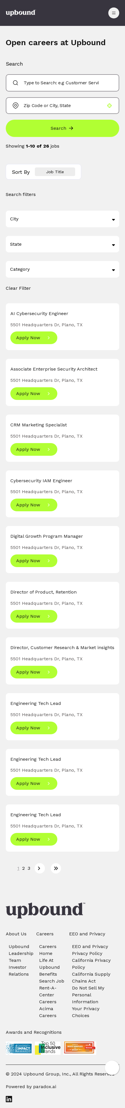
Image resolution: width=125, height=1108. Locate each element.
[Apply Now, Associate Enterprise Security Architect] (33, 393)
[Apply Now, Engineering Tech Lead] (33, 728)
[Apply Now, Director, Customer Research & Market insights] (33, 672)
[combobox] (61, 82)
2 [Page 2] (23, 868)
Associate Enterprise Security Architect (53, 369)
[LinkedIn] (62, 1099)
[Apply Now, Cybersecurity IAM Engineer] (33, 505)
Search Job (51, 981)
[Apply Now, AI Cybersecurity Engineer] (33, 337)
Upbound (19, 946)
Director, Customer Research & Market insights (62, 647)
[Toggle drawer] (113, 12)
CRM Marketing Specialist (38, 425)
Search (58, 128)
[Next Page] (40, 868)
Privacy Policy (87, 953)
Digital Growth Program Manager (46, 536)
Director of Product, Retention (43, 592)
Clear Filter (18, 288)
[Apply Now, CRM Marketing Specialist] (33, 449)
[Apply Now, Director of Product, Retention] (33, 616)
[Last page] (56, 868)
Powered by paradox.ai (31, 1086)
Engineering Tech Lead (35, 703)
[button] (109, 105)
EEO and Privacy (90, 946)
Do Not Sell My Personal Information (88, 994)
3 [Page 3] (29, 868)
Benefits (48, 974)
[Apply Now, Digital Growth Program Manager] (33, 560)
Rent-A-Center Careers (47, 994)
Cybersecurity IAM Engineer (41, 480)
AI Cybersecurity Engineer (39, 313)
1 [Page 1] (18, 868)
